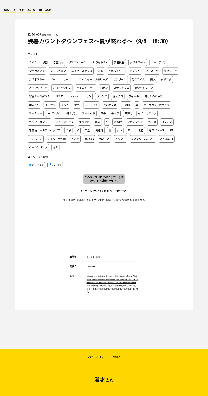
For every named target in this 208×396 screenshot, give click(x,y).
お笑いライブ (10, 10)
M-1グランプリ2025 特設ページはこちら (104, 191)
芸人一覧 (31, 10)
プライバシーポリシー (97, 357)
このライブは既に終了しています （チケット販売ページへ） (104, 179)
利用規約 (116, 357)
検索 (21, 10)
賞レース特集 (45, 10)
